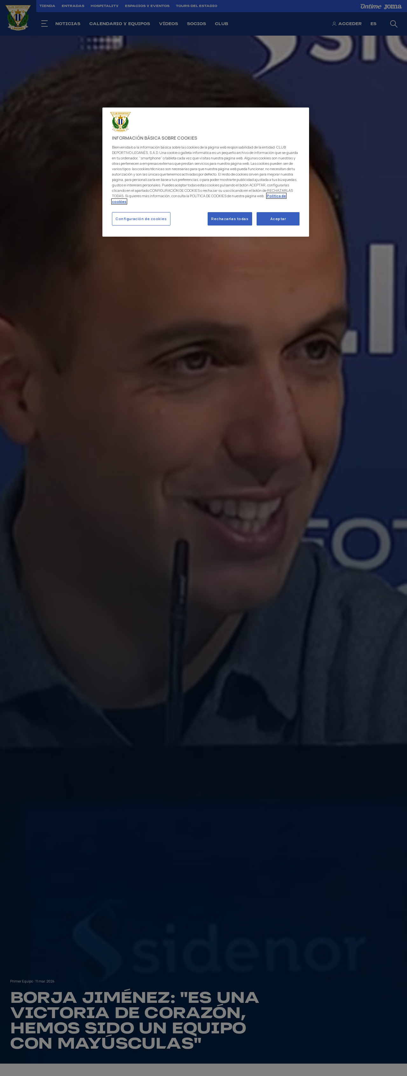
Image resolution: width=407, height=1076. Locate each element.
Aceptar (278, 218)
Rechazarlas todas (230, 218)
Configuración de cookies (141, 218)
